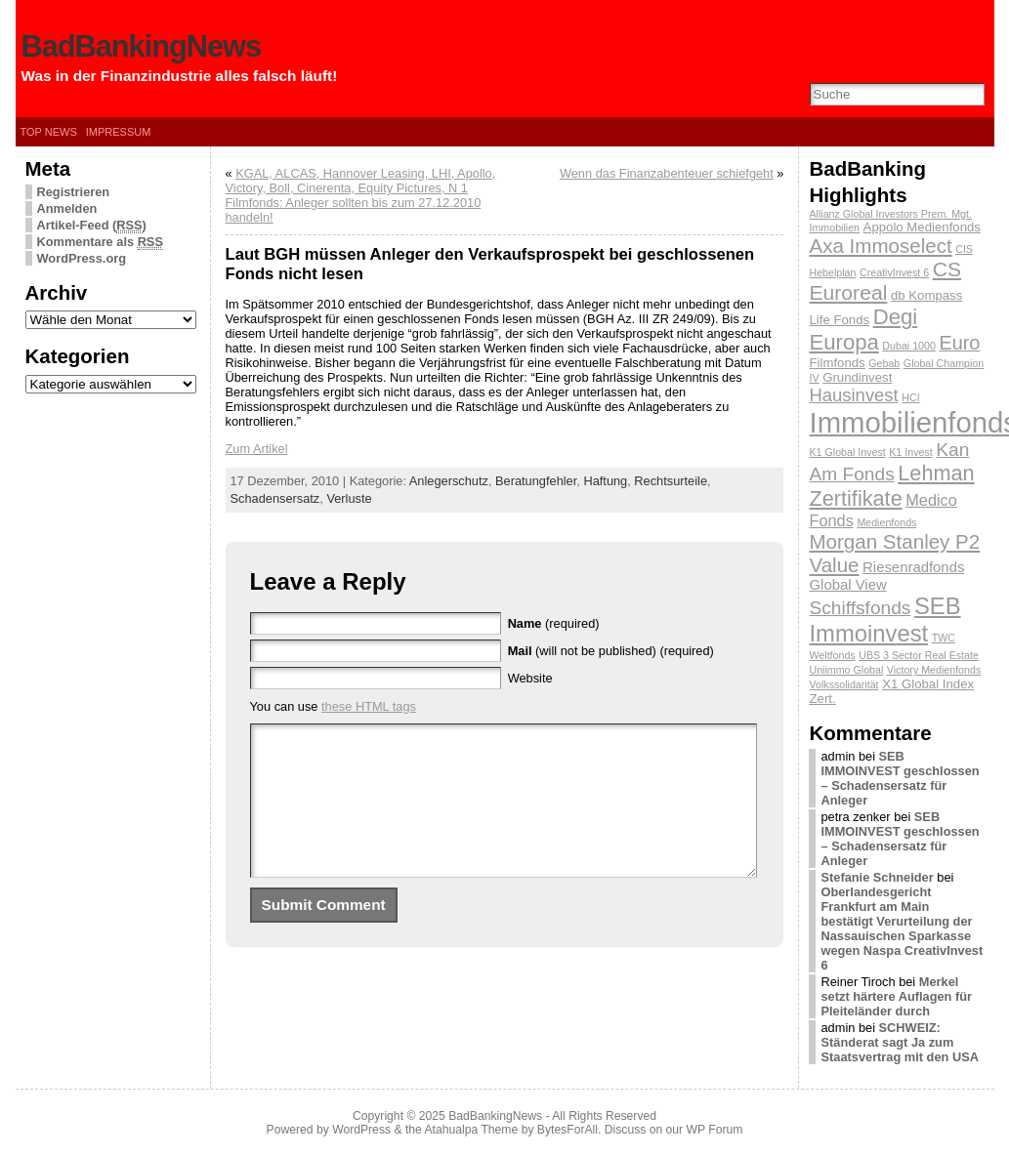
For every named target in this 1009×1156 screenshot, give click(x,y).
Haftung (605, 481)
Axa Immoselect (880, 245)
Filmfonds (836, 362)
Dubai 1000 (909, 345)
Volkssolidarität (843, 684)
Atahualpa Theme (472, 1129)
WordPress (361, 1129)
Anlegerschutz (448, 481)
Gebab (884, 363)
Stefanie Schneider (876, 877)
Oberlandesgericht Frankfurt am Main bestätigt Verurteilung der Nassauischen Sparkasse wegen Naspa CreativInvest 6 (901, 928)
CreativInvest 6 (894, 272)
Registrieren (73, 192)
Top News (49, 132)
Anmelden (67, 208)
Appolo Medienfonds (922, 227)
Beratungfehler (535, 481)
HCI (910, 397)
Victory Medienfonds (934, 670)
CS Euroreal (885, 281)
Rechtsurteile (670, 481)
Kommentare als (100, 242)
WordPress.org (82, 258)
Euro (959, 342)
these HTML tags (368, 706)
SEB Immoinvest (884, 619)
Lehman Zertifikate (891, 486)
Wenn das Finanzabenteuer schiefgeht (667, 173)
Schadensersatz (275, 498)
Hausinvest (853, 395)
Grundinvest (857, 377)
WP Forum (715, 1129)
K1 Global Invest (847, 452)
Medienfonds (886, 522)
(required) (554, 623)
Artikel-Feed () (92, 225)
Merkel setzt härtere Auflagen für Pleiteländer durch (896, 996)
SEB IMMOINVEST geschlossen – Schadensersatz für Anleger (899, 778)
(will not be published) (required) (611, 650)
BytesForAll (567, 1129)
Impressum (118, 132)
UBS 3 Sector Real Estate (919, 655)
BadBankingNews (141, 46)
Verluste (348, 498)
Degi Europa (863, 329)
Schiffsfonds (859, 608)
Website (530, 678)
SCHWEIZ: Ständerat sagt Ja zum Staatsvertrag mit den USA (899, 1042)
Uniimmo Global (846, 670)
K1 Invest (910, 452)
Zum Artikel (257, 448)
